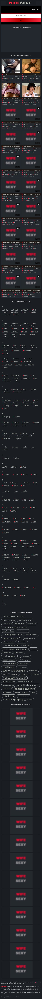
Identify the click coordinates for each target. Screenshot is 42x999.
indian (5, 447)
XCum (4, 244)
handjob (14, 433)
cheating (32, 246)
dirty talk (6, 378)
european (16, 150)
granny (36, 422)
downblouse (7, 381)
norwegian (7, 499)
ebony (6, 389)
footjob (16, 406)
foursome (26, 406)
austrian (17, 315)
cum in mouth (33, 222)
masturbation (16, 102)
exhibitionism (18, 392)
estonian (33, 389)
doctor (16, 378)
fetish (37, 78)
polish (32, 518)
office (5, 507)
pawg (23, 518)
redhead (6, 529)
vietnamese (7, 587)
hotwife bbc (25, 674)
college (6, 350)
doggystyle (26, 378)
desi (25, 375)
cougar (25, 150)
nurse (33, 499)
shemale (33, 540)
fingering (15, 403)
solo (5, 549)
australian (7, 315)
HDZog (4, 172)
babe (5, 323)
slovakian (26, 543)
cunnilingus (30, 364)
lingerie (34, 474)
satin (5, 540)
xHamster (5, 124)
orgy (5, 510)
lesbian (25, 474)
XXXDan (24, 172)
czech (6, 367)
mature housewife (12, 638)
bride (5, 334)
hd (10, 102)
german (26, 248)
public (35, 521)
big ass (6, 328)
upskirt (16, 579)
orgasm (33, 507)
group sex (15, 425)
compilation (27, 350)
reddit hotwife (33, 649)
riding (16, 529)
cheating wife (7, 652)
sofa (22, 546)
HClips (4, 100)
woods (23, 595)
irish (33, 447)
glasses (16, 422)
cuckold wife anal (19, 652)
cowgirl (6, 359)
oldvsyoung (15, 507)
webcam (6, 595)
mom (28, 152)
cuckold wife (26, 656)
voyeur (27, 587)
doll (35, 378)
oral (25, 507)
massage (14, 483)
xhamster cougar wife (25, 681)
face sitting (7, 400)
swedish (6, 560)
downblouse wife (31, 623)
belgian (33, 326)
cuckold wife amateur (25, 620)
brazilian (25, 331)
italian (4, 128)
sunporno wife (26, 645)
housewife (31, 102)
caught (33, 345)
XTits (24, 196)
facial (17, 400)
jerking (16, 458)
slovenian (36, 543)
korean (23, 466)
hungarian (18, 438)
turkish (34, 571)
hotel (30, 436)
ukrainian (6, 579)
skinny (6, 543)
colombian (16, 350)
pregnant (25, 521)
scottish (14, 540)
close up (34, 348)
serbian (23, 540)
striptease (27, 557)
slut (5, 546)
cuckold (12, 78)
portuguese (7, 521)
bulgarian (6, 337)
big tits (32, 78)
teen (23, 568)
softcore (31, 546)
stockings (7, 557)
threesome (7, 571)
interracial (32, 176)
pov (8, 176)
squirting (35, 554)
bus (15, 337)
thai (31, 568)
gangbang (7, 417)
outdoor (13, 510)
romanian (35, 529)
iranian (25, 447)
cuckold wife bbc (11, 645)
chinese (24, 348)
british (25, 102)
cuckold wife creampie (22, 631)
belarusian (23, 326)
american (25, 309)
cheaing (5, 174)
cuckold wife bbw (28, 638)
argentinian (14, 312)
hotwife (5, 674)
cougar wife (19, 624)
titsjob (35, 80)
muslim (25, 491)
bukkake (32, 334)
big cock (30, 174)
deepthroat (16, 375)
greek (5, 425)
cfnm (5, 348)
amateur (5, 78)
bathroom (25, 323)
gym (25, 425)
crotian (6, 361)
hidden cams (8, 436)
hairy (11, 200)
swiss (26, 560)
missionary (7, 491)
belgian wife (24, 627)
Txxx (3, 76)
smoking (13, 546)
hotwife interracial (7, 623)
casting (23, 345)
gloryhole (26, 422)
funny (5, 408)
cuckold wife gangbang (24, 660)
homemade (13, 126)
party (15, 518)
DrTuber (24, 76)
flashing (6, 406)
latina (5, 224)
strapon (16, 557)
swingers (16, 560)
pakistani (6, 518)
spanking (16, 554)
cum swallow (8, 364)
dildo (33, 375)
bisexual (35, 328)
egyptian (15, 389)
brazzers (17, 246)
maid (5, 483)
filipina (6, 403)
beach (13, 326)
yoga (5, 604)
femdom (26, 400)
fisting (34, 403)
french (36, 406)
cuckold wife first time (8, 685)
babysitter (15, 323)
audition (33, 312)
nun (25, 499)
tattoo (12, 176)
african (6, 309)
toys (25, 571)
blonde (5, 246)
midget (16, 485)
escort (24, 389)
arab (5, 312)
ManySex (5, 196)
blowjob (5, 102)
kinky (37, 102)
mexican (6, 485)
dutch (10, 150)
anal (4, 222)
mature (17, 78)
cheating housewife (12, 634)
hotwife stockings (8, 631)
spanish (6, 554)
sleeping (15, 543)
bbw (31, 126)
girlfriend (6, 422)
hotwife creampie (8, 642)
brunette (5, 126)
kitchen (14, 466)
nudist (17, 499)
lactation (6, 474)
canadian (6, 345)
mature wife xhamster (14, 616)
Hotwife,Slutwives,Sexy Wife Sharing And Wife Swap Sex (21, 3)
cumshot (26, 128)
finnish (25, 403)
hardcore (26, 80)
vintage (18, 587)
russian (6, 532)
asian (4, 198)
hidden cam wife (9, 660)
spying (26, 554)
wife (8, 80)
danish (6, 375)
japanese (7, 458)
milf (4, 80)
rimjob (25, 529)
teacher (14, 568)
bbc (25, 174)
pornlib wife (8, 667)
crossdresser (28, 359)
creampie (5, 200)
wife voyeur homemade (9, 620)
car (15, 345)
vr (34, 587)
